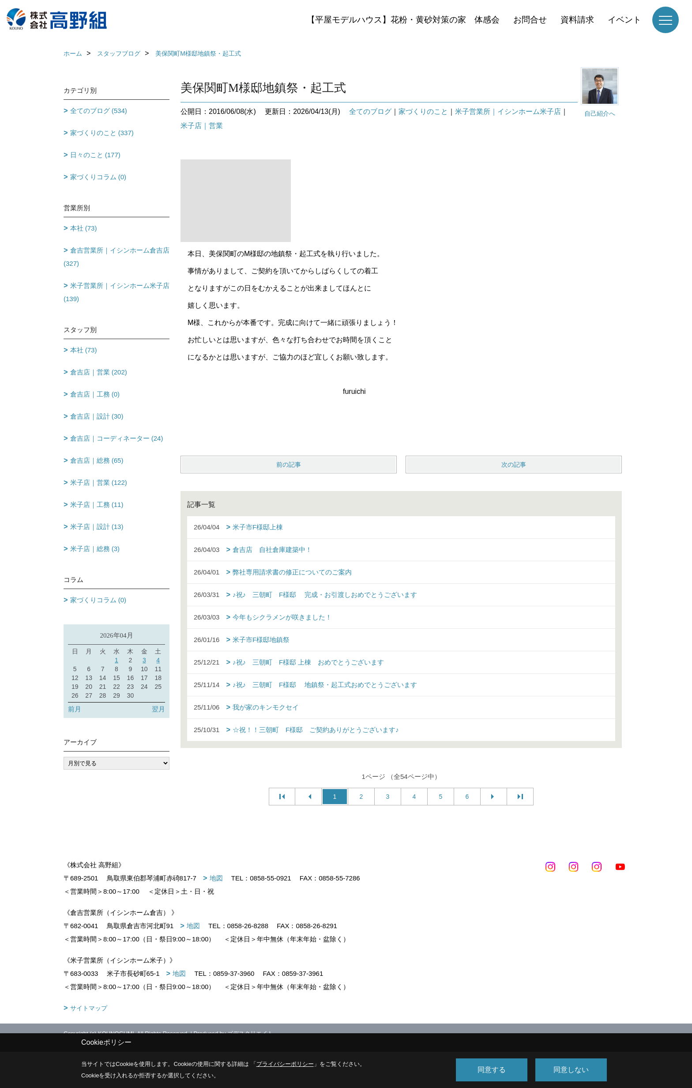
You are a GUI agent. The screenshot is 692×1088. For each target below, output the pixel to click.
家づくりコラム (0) (98, 177)
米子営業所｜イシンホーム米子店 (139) (116, 292)
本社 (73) (83, 228)
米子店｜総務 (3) (95, 548)
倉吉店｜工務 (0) (95, 394)
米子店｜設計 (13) (97, 526)
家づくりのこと (423, 111)
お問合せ (530, 19)
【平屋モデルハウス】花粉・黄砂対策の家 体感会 (403, 19)
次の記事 (513, 464)
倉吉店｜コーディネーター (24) (116, 438)
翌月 (158, 709)
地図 (216, 878)
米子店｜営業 (202, 125)
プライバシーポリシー (285, 1064)
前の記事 (288, 464)
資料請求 (577, 19)
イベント (624, 19)
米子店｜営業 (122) (98, 482)
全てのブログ (370, 111)
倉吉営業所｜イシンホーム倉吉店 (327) (116, 256)
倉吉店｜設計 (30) (97, 416)
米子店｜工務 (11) (97, 504)
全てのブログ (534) (98, 110)
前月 (74, 709)
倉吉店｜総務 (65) (97, 460)
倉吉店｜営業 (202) (98, 372)
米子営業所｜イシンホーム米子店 (508, 111)
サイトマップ (88, 1008)
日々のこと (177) (95, 155)
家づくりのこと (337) (102, 132)
